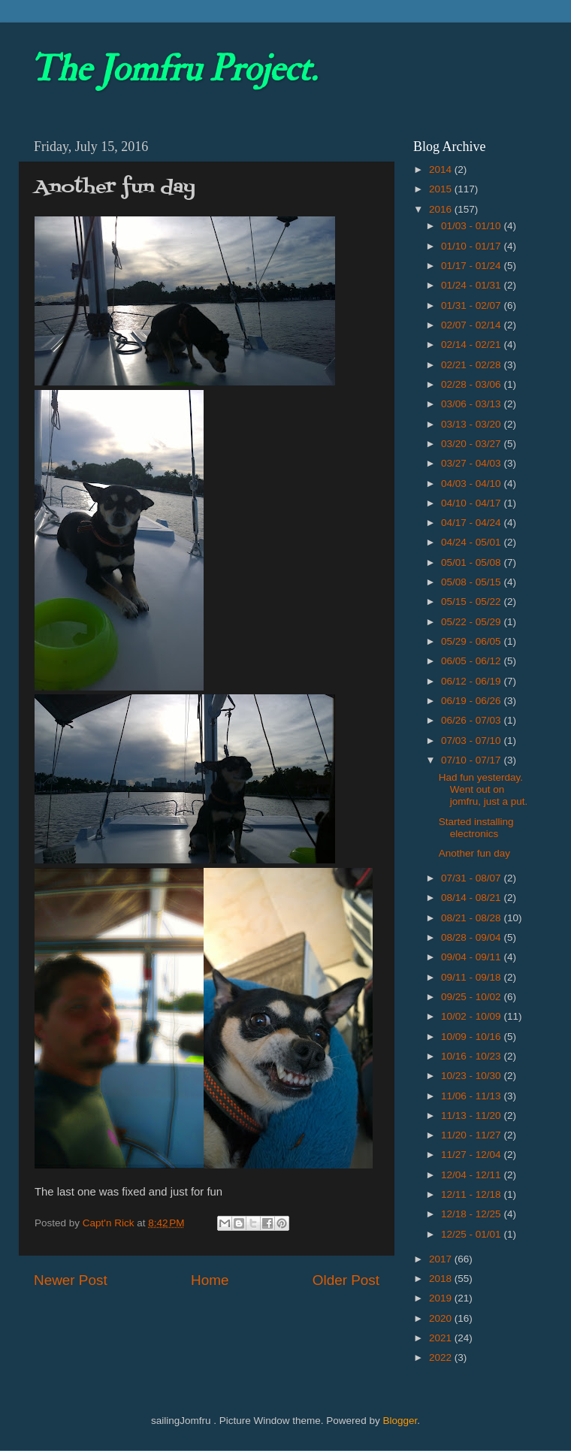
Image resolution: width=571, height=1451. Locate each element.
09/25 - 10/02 (472, 996)
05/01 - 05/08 (472, 562)
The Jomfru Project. (173, 69)
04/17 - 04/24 (472, 522)
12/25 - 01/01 (472, 1234)
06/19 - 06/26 (472, 700)
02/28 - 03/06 (472, 384)
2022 (442, 1357)
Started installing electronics (476, 827)
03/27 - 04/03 (472, 463)
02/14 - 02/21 (472, 344)
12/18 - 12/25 (472, 1214)
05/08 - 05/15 (472, 582)
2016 (442, 209)
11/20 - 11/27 (472, 1135)
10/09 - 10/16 (472, 1036)
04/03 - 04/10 (472, 483)
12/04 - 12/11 (472, 1174)
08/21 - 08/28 (472, 918)
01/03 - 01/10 (472, 225)
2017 (442, 1259)
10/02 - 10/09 (472, 1016)
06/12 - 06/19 (472, 681)
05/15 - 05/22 (472, 601)
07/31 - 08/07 (472, 878)
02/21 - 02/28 (472, 364)
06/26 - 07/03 (472, 720)
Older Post (346, 1280)
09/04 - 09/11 (472, 957)
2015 (442, 189)
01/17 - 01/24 (472, 265)
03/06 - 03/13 (472, 404)
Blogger (399, 1420)
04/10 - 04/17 (472, 503)
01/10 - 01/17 (472, 246)
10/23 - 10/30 (472, 1075)
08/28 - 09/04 (472, 937)
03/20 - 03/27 (472, 443)
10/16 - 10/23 (472, 1056)
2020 (442, 1318)
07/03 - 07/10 (472, 740)
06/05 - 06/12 (472, 661)
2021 (442, 1338)
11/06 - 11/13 (472, 1096)
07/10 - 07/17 (472, 760)
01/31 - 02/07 (472, 305)
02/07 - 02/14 (472, 325)
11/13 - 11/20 (472, 1115)
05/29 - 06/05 (472, 641)
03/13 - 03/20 (472, 424)
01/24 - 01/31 (472, 285)
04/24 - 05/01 (472, 542)
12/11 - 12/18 (472, 1194)
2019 (442, 1298)
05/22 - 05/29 (472, 621)
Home (209, 1280)
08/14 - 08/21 (472, 897)
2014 (442, 169)
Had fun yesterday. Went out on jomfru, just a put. (483, 789)
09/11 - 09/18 (472, 977)
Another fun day (474, 853)
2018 (442, 1278)
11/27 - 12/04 (472, 1154)
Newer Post (70, 1280)
